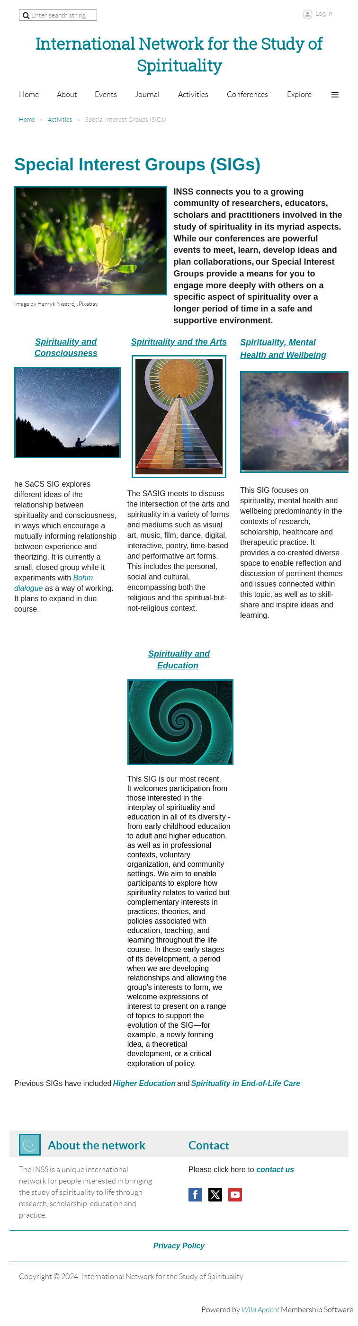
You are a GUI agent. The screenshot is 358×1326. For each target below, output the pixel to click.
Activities (60, 119)
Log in (323, 13)
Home (27, 119)
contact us (275, 1170)
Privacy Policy (179, 1246)
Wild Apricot (260, 1310)
